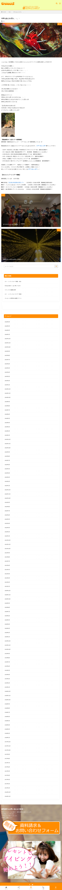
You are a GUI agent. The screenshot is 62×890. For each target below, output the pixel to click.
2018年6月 (7, 716)
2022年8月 (7, 506)
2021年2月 (7, 582)
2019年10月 (7, 649)
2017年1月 (7, 788)
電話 (43, 887)
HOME (4, 12)
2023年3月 (7, 477)
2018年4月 (7, 725)
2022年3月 (7, 527)
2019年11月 (7, 645)
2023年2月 (7, 481)
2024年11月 (7, 393)
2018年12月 (7, 691)
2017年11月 (7, 746)
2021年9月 (7, 552)
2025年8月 (7, 355)
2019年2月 (7, 683)
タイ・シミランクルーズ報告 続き (13, 281)
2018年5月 (7, 720)
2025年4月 (7, 372)
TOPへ (56, 887)
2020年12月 (7, 590)
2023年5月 (7, 468)
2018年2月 (7, 733)
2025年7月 (7, 359)
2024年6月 (7, 414)
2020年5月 (7, 620)
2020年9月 (7, 603)
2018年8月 (7, 708)
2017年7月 (7, 762)
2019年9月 (7, 653)
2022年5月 (7, 519)
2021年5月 (7, 569)
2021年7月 (7, 561)
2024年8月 (7, 405)
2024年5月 (7, 418)
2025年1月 (7, 384)
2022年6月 (7, 515)
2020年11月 (7, 594)
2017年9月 (7, 754)
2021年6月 (7, 565)
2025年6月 (7, 363)
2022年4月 (7, 523)
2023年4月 (7, 473)
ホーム (6, 887)
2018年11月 (7, 695)
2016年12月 (7, 792)
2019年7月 (7, 662)
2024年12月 (7, 389)
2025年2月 (7, 380)
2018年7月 (7, 712)
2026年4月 (7, 321)
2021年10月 (7, 548)
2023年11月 (7, 443)
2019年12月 (7, 641)
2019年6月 (7, 666)
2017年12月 (7, 741)
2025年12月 (7, 338)
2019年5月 (7, 670)
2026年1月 (7, 334)
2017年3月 (7, 779)
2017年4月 (7, 775)
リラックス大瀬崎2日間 (10, 289)
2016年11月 (7, 796)
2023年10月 (7, 447)
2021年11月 (7, 544)
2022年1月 (7, 536)
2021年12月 (7, 540)
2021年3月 (7, 578)
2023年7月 (7, 460)
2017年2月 (7, 783)
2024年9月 (7, 401)
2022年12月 (7, 489)
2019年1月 (7, 687)
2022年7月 (7, 510)
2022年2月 (7, 531)
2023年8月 (7, 456)
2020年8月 (7, 607)
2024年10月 (7, 397)
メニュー (31, 887)
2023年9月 (7, 452)
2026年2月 (7, 330)
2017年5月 (7, 771)
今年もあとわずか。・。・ (19, 12)
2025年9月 (7, 351)
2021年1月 (7, 586)
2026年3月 (7, 326)
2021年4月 (7, 573)
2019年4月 (7, 674)
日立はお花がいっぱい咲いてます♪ (13, 285)
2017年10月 (7, 750)
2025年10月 (7, 347)
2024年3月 (7, 426)
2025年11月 (7, 342)
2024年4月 (7, 422)
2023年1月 (7, 485)
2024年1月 (7, 435)
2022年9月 (7, 502)
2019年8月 (7, 657)
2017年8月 (7, 758)
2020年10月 (7, 599)
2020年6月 (7, 615)
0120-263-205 (8, 307)
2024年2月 (7, 431)
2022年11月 (7, 494)
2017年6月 (7, 767)
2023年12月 (7, 439)
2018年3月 (7, 729)
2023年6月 (7, 464)
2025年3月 (7, 376)
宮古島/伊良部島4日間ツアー (16, 182)
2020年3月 (7, 628)
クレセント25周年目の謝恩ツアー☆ (13, 298)
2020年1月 (7, 636)
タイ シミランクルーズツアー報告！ (13, 294)
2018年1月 (7, 737)
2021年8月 (7, 557)
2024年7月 (7, 410)
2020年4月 (7, 624)
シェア (18, 887)
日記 (10, 12)
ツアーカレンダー (41, 145)
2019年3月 (7, 678)
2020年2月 (7, 632)
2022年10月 (7, 498)
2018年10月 (7, 699)
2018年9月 (7, 704)
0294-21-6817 (32, 8)
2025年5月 (7, 368)
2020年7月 (7, 611)
